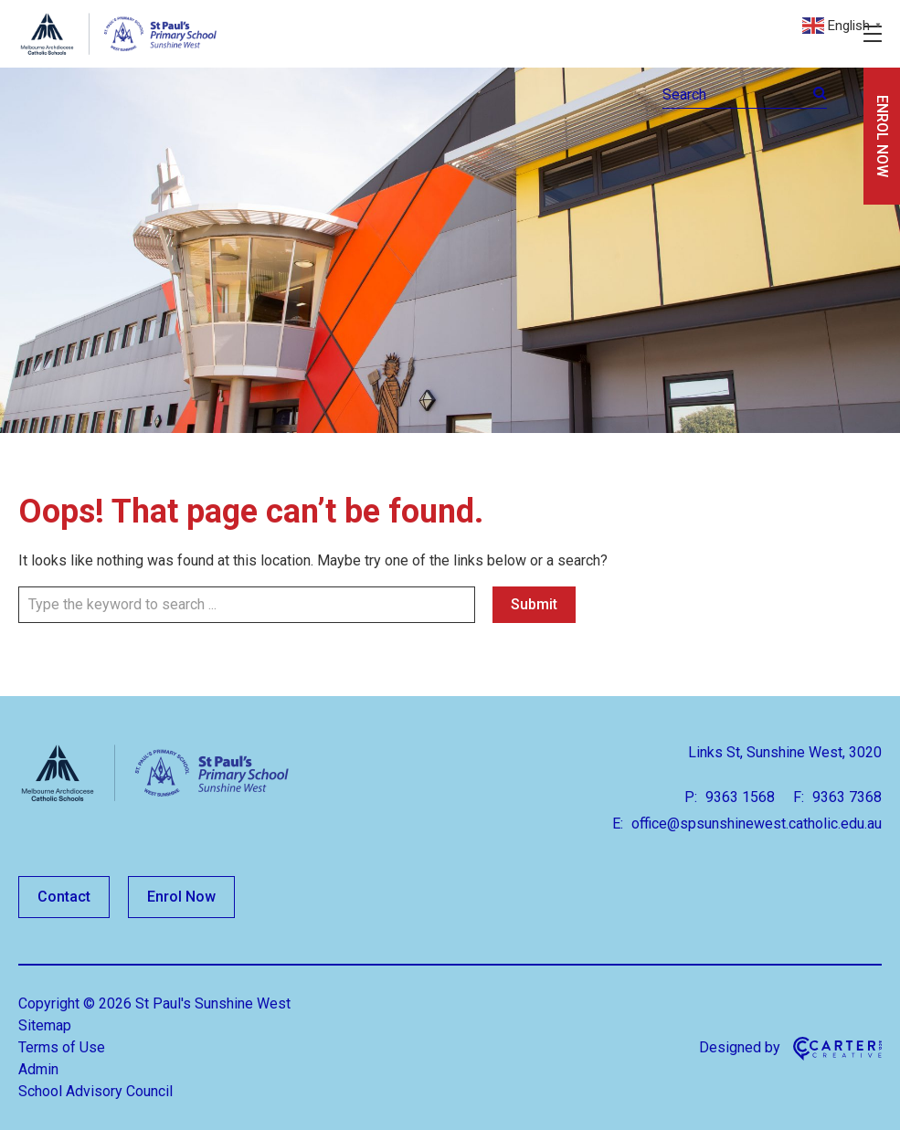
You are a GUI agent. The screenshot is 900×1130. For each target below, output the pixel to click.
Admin (38, 1069)
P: (690, 797)
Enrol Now (181, 896)
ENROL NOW (882, 136)
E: (617, 823)
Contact (63, 896)
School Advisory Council (95, 1091)
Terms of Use (61, 1047)
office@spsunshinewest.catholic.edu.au (755, 823)
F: (798, 797)
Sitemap (44, 1025)
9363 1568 (738, 797)
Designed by (739, 1047)
